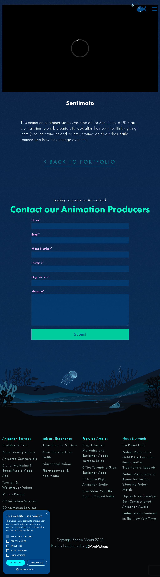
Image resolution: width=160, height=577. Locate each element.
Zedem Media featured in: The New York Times (139, 516)
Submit (80, 334)
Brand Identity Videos (18, 452)
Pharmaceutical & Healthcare (55, 473)
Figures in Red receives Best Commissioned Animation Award (139, 501)
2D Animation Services (19, 507)
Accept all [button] (16, 562)
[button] (26, 569)
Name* (36, 220)
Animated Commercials (19, 458)
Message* (38, 291)
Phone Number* (41, 249)
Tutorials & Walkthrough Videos (17, 485)
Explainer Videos (15, 445)
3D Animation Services (19, 501)
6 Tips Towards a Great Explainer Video (99, 470)
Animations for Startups (59, 445)
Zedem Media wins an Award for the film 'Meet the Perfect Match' (139, 482)
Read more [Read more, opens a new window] (28, 530)
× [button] (46, 514)
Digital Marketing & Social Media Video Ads (17, 470)
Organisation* (40, 277)
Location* (37, 263)
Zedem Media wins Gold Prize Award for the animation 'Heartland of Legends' (139, 460)
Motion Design (13, 494)
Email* (35, 234)
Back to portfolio (80, 161)
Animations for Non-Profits (57, 454)
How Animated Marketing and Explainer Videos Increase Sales (95, 453)
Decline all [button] (37, 562)
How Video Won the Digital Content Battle (98, 493)
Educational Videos (57, 464)
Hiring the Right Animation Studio (95, 482)
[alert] (26, 542)
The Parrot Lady (133, 445)
